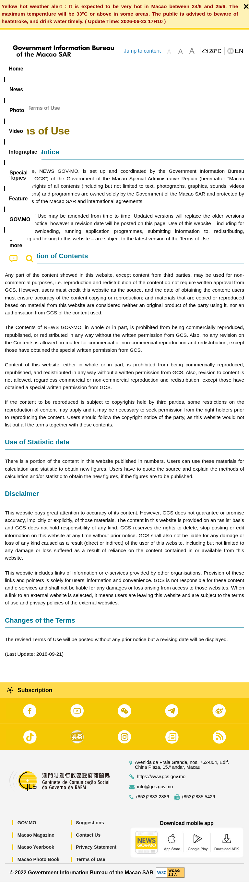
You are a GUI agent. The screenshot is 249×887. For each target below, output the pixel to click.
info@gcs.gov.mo (155, 792)
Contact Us (88, 840)
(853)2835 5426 (198, 802)
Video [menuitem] (97, 68)
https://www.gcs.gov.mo (161, 781)
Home (12, 113)
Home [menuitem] (16, 68)
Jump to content (142, 51)
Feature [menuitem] (215, 68)
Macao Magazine (36, 840)
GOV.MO (27, 827)
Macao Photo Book (39, 864)
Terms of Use (90, 864)
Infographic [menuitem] (131, 68)
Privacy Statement (96, 852)
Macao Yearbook (36, 852)
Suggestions (90, 827)
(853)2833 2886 (152, 802)
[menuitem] (41, 69)
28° (215, 51)
